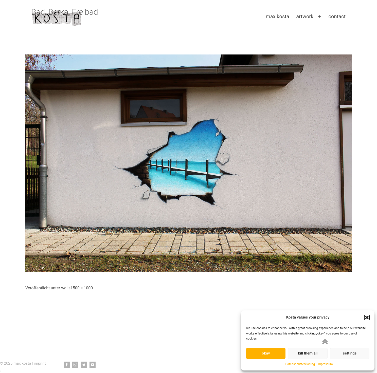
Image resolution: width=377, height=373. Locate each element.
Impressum (325, 364)
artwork (304, 16)
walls (65, 288)
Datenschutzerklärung (300, 364)
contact (337, 16)
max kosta (277, 16)
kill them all (308, 353)
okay (266, 353)
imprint (40, 363)
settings (349, 353)
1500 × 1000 (81, 288)
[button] (366, 317)
